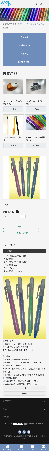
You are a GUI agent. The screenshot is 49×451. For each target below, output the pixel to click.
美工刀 (24, 54)
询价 (13, 109)
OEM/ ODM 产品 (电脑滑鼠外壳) (12, 102)
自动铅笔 (24, 45)
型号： (7, 245)
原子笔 (24, 37)
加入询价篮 (21, 233)
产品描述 (8, 251)
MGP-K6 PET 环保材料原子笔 (35, 138)
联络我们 (7, 417)
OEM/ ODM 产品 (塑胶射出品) (35, 102)
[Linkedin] (19, 432)
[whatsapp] (28, 432)
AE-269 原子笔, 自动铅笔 (12, 138)
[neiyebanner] (24, 14)
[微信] (24, 432)
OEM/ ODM (24, 62)
